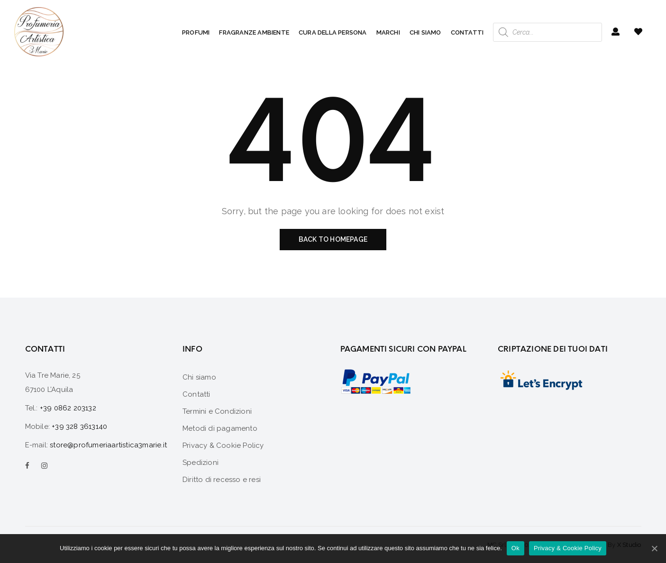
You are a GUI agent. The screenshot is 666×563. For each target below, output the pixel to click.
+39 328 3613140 (79, 426)
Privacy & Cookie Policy (568, 548)
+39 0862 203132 (68, 408)
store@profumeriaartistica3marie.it (108, 445)
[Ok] (654, 548)
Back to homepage (333, 239)
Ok (515, 548)
